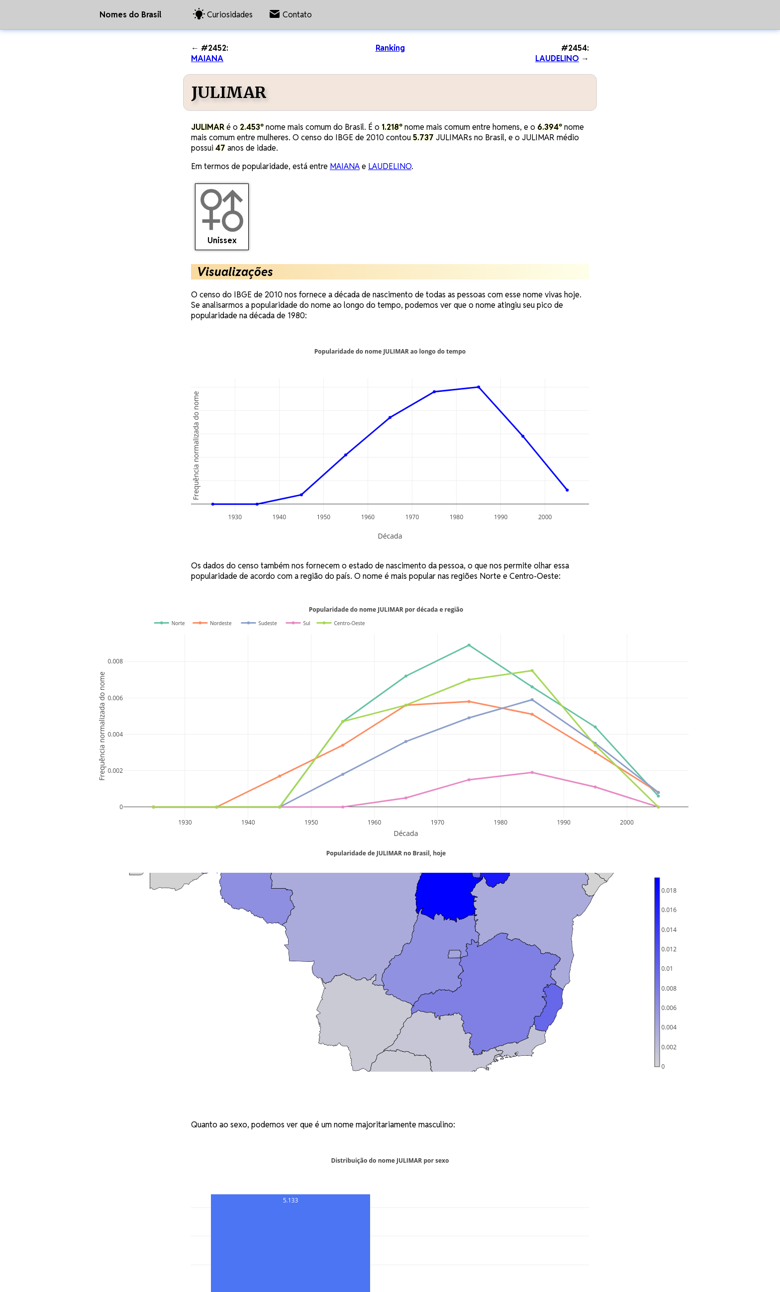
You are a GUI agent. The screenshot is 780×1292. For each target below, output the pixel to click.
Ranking (390, 48)
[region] (365, 972)
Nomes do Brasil (130, 14)
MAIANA (207, 58)
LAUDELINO (557, 58)
